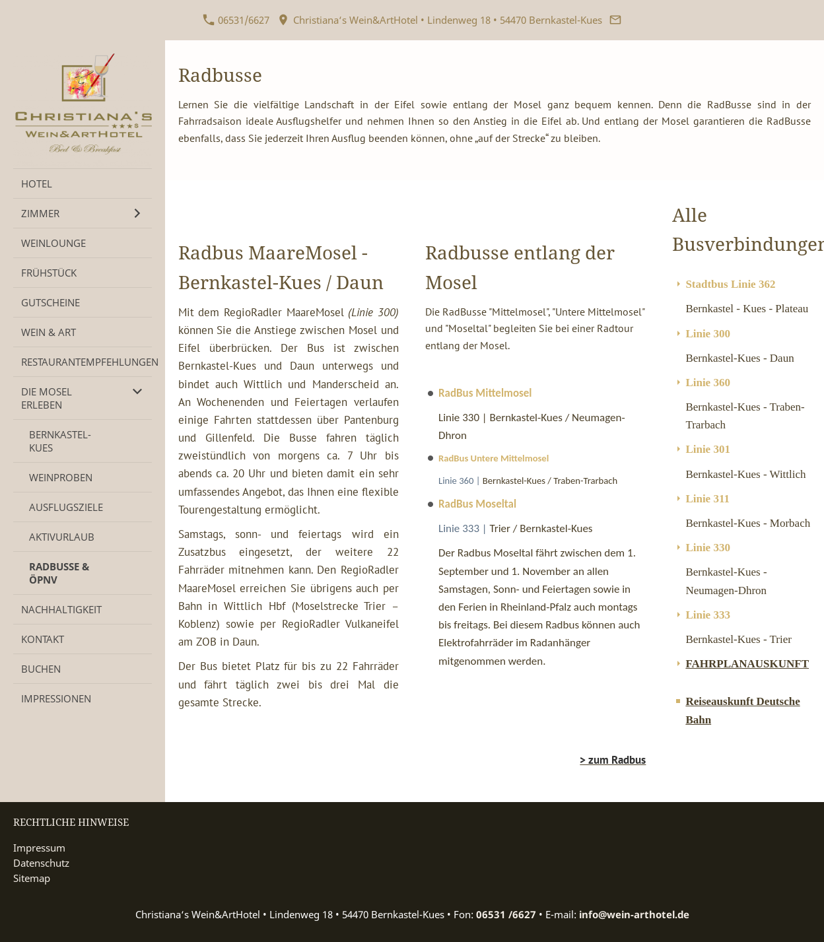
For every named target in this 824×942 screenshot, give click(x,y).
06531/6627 (236, 19)
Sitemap (31, 878)
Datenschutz (41, 862)
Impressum (39, 847)
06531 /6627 (506, 914)
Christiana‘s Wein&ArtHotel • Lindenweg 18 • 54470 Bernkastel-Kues (439, 19)
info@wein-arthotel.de (634, 914)
